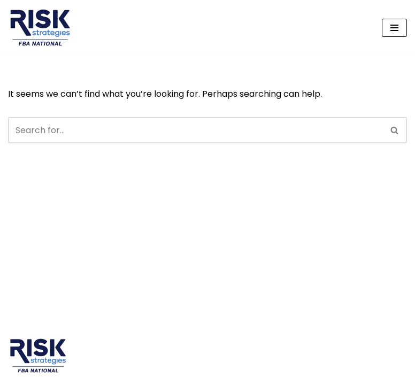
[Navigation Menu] (394, 28)
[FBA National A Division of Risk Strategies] (40, 27)
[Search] (195, 130)
